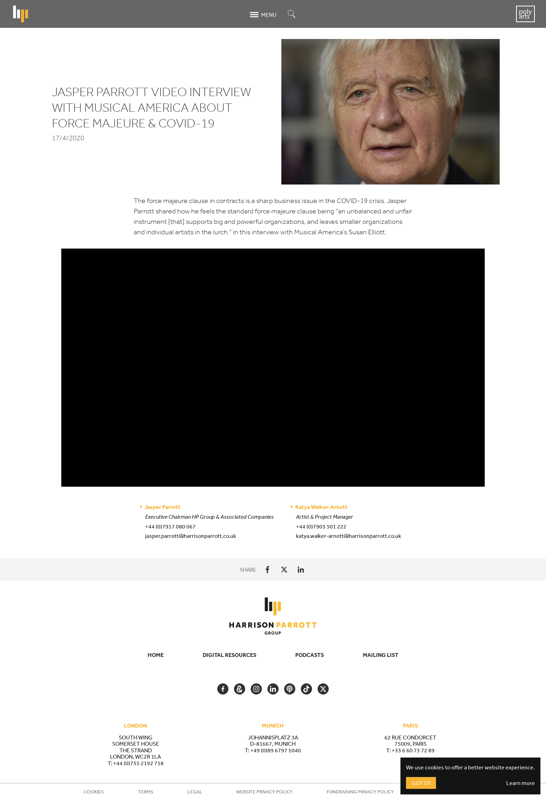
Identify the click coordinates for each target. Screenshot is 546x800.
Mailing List (380, 654)
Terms (145, 792)
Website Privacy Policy (264, 792)
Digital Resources (229, 654)
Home (156, 654)
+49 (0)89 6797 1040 (275, 750)
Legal (194, 792)
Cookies (94, 792)
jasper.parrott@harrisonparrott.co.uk (190, 536)
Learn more (520, 783)
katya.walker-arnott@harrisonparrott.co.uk (348, 536)
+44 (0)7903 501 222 (321, 526)
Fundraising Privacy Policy (360, 792)
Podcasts (309, 654)
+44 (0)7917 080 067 (170, 526)
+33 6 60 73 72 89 (413, 750)
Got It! (421, 782)
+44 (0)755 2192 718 (138, 763)
